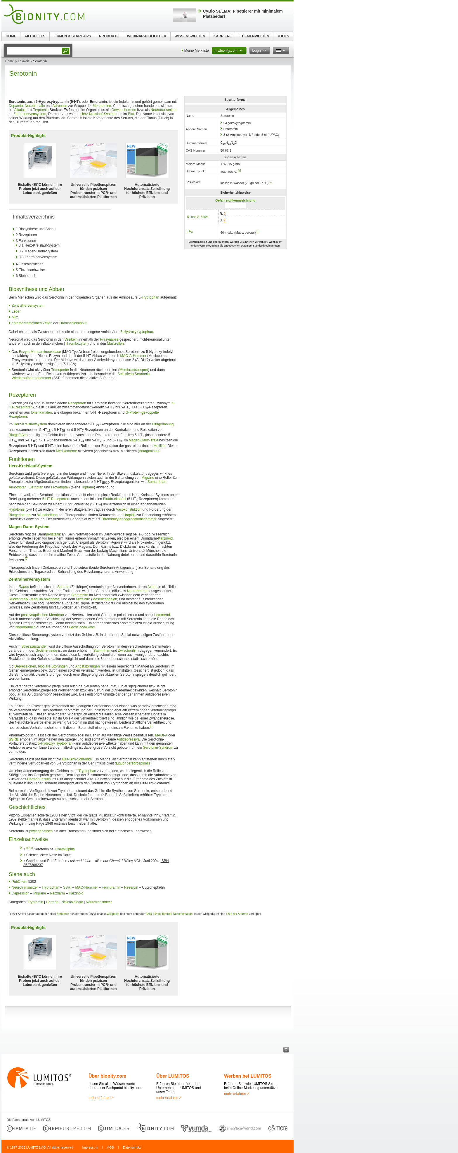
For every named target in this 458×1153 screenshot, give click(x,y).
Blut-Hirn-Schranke (77, 759)
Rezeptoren (77, 403)
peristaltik (53, 534)
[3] (151, 726)
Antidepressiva (128, 739)
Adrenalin (59, 106)
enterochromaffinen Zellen (32, 323)
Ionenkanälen (41, 412)
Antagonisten (149, 451)
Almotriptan (18, 487)
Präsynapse (109, 339)
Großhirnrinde (46, 651)
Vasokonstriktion (128, 509)
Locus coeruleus (82, 627)
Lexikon (23, 61)
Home (9, 61)
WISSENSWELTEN (189, 36)
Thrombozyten (76, 343)
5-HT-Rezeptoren (55, 499)
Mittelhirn (83, 599)
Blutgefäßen (18, 435)
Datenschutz (132, 1147)
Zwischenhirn (128, 651)
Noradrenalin (35, 106)
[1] (239, 170)
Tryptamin (40, 110)
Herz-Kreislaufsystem (30, 424)
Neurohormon (137, 591)
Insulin (46, 779)
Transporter (60, 370)
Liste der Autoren (237, 914)
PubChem (19, 882)
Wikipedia (113, 914)
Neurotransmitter (164, 110)
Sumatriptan (157, 482)
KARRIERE (223, 36)
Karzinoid (165, 538)
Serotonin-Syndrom (158, 747)
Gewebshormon (123, 110)
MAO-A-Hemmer (133, 356)
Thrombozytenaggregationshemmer (129, 519)
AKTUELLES (35, 36)
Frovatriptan (60, 487)
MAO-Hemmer (86, 887)
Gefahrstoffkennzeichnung (236, 200)
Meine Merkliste (196, 50)
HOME (11, 36)
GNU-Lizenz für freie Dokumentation (168, 914)
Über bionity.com (107, 1076)
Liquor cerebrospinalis (133, 763)
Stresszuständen (34, 646)
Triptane (87, 487)
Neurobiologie (72, 902)
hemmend (162, 615)
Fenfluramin (111, 887)
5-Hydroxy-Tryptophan (55, 743)
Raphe (24, 587)
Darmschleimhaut (72, 323)
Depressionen (25, 666)
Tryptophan (150, 297)
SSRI (67, 887)
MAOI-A (161, 735)
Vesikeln (71, 339)
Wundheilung (47, 515)
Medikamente (66, 451)
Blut (131, 114)
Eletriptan (35, 487)
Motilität (159, 446)
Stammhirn (79, 595)
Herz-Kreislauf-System (97, 114)
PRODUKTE (109, 36)
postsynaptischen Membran (42, 615)
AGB (110, 1147)
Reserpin (131, 887)
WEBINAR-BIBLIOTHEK (146, 36)
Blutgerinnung (163, 424)
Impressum (90, 1147)
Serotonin (62, 914)
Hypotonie (17, 509)
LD (189, 231)
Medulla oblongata (45, 599)
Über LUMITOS (172, 1076)
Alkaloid (20, 110)
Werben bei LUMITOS (247, 1076)
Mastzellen (115, 343)
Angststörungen (87, 666)
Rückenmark (18, 599)
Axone (152, 587)
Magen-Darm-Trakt (143, 440)
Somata (63, 587)
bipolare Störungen (52, 666)
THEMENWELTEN (254, 36)
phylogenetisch (41, 831)
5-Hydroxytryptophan (136, 332)
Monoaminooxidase (46, 352)
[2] (26, 558)
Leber (16, 311)
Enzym (24, 352)
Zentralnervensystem (29, 114)
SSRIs (14, 739)
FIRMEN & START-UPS (72, 36)
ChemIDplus (65, 849)
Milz (15, 317)
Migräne (147, 478)
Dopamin (16, 106)
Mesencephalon (104, 599)
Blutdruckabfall (114, 499)
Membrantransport (133, 370)
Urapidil (130, 515)
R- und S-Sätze (198, 217)
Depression (21, 893)
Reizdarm (57, 893)
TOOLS (283, 36)
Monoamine (102, 106)
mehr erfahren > (101, 1098)
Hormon (33, 779)
